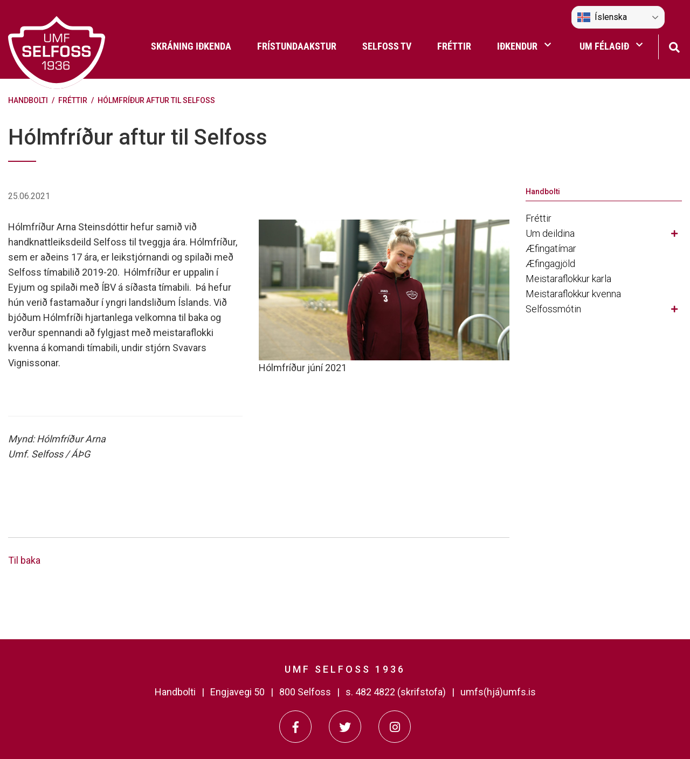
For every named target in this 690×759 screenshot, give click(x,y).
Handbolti (28, 100)
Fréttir (72, 100)
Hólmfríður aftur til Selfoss (156, 100)
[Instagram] (394, 726)
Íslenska (602, 17)
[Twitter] (345, 726)
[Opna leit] (674, 46)
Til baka (24, 560)
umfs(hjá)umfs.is (498, 692)
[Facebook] (295, 726)
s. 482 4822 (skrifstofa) (396, 692)
